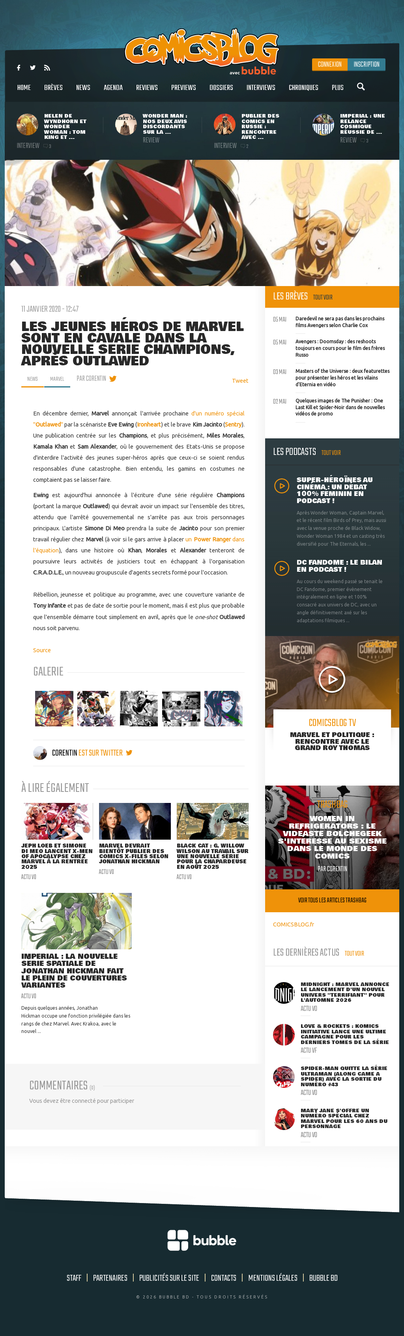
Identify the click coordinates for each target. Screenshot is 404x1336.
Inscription (367, 64)
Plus (337, 92)
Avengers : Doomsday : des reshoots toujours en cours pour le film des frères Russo (329, 347)
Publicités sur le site (169, 1287)
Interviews (261, 92)
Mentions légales (272, 1287)
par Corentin (95, 378)
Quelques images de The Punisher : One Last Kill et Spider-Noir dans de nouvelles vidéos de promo (329, 406)
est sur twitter (106, 753)
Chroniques (303, 92)
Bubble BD (323, 1287)
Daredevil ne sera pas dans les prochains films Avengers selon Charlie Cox (328, 321)
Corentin (56, 753)
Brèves (53, 92)
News (83, 92)
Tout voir (323, 297)
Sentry (233, 424)
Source (42, 650)
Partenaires (110, 1287)
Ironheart (149, 424)
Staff (74, 1287)
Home (24, 92)
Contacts (223, 1287)
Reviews (147, 92)
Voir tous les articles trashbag (332, 900)
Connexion (330, 64)
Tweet (240, 380)
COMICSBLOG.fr (293, 924)
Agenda (113, 92)
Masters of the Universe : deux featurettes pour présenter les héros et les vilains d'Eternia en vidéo (331, 377)
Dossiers (221, 92)
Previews (184, 92)
